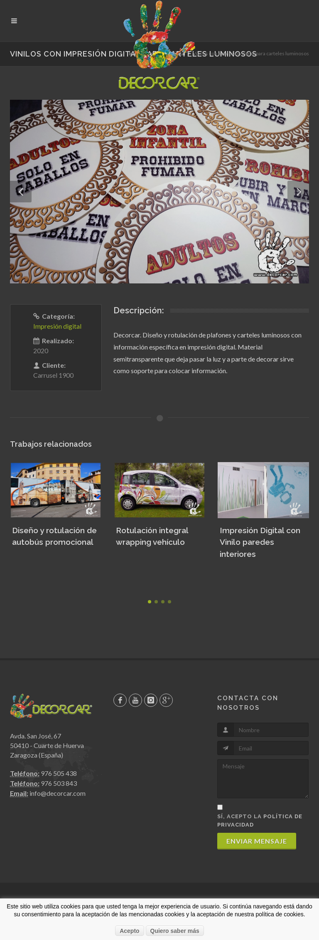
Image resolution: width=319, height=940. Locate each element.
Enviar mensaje (256, 841)
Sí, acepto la (259, 820)
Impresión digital (57, 326)
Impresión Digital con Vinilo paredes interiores (260, 542)
